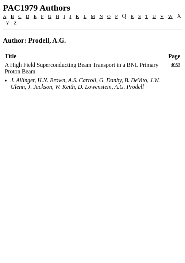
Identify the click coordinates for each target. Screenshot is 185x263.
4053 (175, 64)
